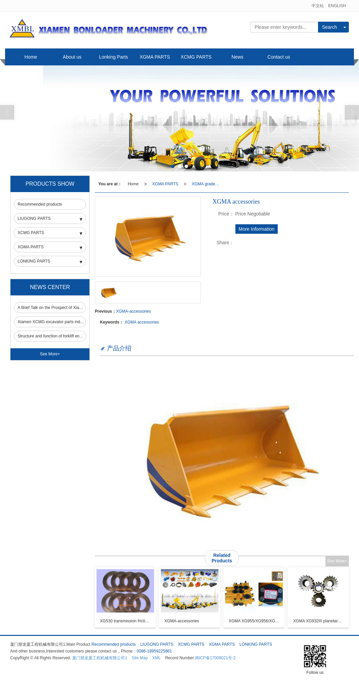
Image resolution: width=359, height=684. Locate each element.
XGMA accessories (142, 322)
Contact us (279, 57)
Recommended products (40, 204)
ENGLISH (337, 5)
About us (72, 57)
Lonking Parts (113, 57)
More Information (257, 229)
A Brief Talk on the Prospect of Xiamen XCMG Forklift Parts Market (52, 307)
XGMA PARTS (155, 57)
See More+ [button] (337, 561)
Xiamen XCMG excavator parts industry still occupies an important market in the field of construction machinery (52, 321)
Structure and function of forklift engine (52, 336)
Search (329, 27)
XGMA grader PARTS (207, 184)
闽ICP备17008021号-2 (215, 658)
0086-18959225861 (154, 651)
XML (156, 658)
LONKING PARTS (34, 261)
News (237, 57)
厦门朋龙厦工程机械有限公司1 (99, 658)
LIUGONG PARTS (34, 218)
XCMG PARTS (196, 57)
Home (30, 57)
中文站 (318, 5)
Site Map (140, 658)
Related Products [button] (222, 558)
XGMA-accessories (133, 311)
